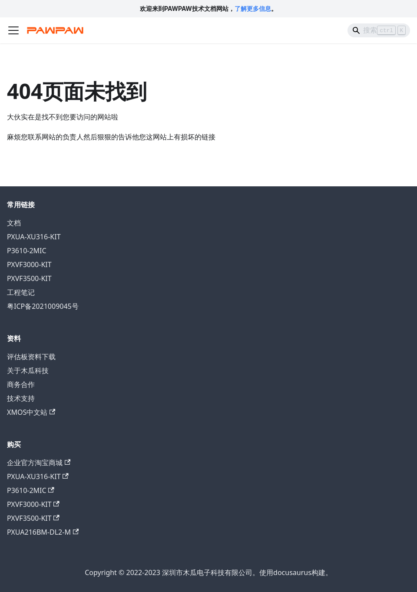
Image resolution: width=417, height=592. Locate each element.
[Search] (379, 30)
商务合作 (21, 384)
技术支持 (21, 398)
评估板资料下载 (31, 356)
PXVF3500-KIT (29, 278)
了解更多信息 (253, 8)
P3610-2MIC (26, 250)
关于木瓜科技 (28, 370)
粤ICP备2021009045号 (43, 306)
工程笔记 (21, 292)
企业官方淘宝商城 (38, 462)
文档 (14, 223)
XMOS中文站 (31, 412)
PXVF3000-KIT (29, 264)
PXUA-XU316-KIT (34, 236)
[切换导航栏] (13, 30)
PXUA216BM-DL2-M (43, 532)
